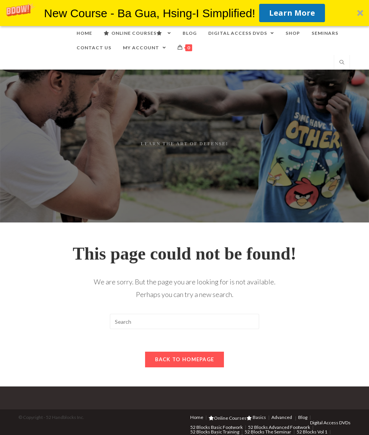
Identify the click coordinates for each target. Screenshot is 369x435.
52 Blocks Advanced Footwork (279, 427)
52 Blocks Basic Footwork (216, 427)
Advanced (281, 417)
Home (196, 417)
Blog (302, 417)
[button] (184, 13)
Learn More (292, 13)
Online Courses (230, 418)
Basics (259, 417)
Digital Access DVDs (330, 423)
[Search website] (341, 62)
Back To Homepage (184, 360)
